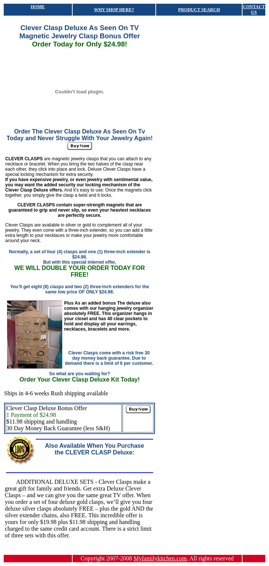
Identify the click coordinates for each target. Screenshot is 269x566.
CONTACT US (254, 9)
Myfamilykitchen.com (160, 558)
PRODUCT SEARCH (199, 9)
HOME (38, 6)
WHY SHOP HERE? (114, 9)
